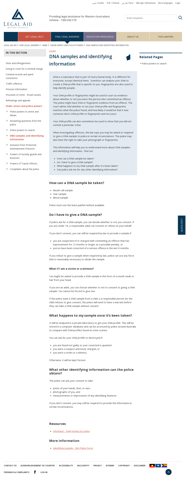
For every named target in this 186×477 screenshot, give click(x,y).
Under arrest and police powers (66, 45)
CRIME (44, 45)
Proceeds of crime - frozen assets (23, 94)
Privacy (97, 465)
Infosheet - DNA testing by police (71, 431)
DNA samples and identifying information (27, 137)
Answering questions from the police (25, 122)
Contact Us (10, 465)
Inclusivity (83, 465)
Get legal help (34, 36)
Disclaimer (139, 465)
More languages (165, 3)
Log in (44, 472)
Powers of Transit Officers (23, 163)
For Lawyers (165, 36)
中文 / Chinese (113, 3)
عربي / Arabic (98, 3)
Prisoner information (16, 89)
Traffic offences (14, 83)
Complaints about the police (24, 169)
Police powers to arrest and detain (24, 113)
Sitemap (110, 465)
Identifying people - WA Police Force (73, 448)
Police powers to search (22, 130)
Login (177, 3)
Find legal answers (67, 36)
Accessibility (66, 465)
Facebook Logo (35, 472)
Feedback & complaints (16, 472)
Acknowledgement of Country (38, 465)
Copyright (124, 465)
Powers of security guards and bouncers (25, 156)
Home (11, 36)
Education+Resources (100, 36)
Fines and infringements (18, 63)
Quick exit (181, 225)
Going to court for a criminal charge (24, 68)
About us (133, 36)
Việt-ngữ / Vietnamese (146, 3)
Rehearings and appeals (18, 100)
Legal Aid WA (10, 45)
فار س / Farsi (127, 3)
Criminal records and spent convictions (19, 76)
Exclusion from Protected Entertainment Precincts (23, 146)
